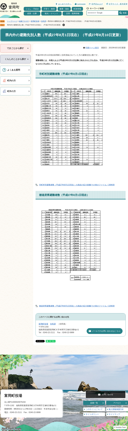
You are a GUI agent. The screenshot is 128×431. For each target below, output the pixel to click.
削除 (63, 25)
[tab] (15, 48)
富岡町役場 (35, 21)
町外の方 (11, 91)
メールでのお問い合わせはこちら (106, 331)
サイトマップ (114, 414)
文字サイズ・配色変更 (118, 4)
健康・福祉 (64, 9)
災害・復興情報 (72, 13)
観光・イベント (51, 13)
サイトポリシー (92, 414)
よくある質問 (13, 70)
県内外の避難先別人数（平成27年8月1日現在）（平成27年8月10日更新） (34, 25)
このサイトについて (94, 409)
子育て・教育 (49, 9)
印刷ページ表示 (92, 48)
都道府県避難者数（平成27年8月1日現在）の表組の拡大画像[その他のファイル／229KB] (77, 306)
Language (81, 4)
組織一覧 (94, 403)
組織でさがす (24, 21)
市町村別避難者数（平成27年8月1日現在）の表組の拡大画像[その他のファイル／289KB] (77, 185)
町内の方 (11, 80)
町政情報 (77, 9)
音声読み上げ (97, 4)
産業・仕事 (32, 13)
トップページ (12, 21)
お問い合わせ (107, 394)
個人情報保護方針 (116, 409)
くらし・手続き (32, 9)
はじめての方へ (64, 4)
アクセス (117, 403)
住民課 (43, 21)
